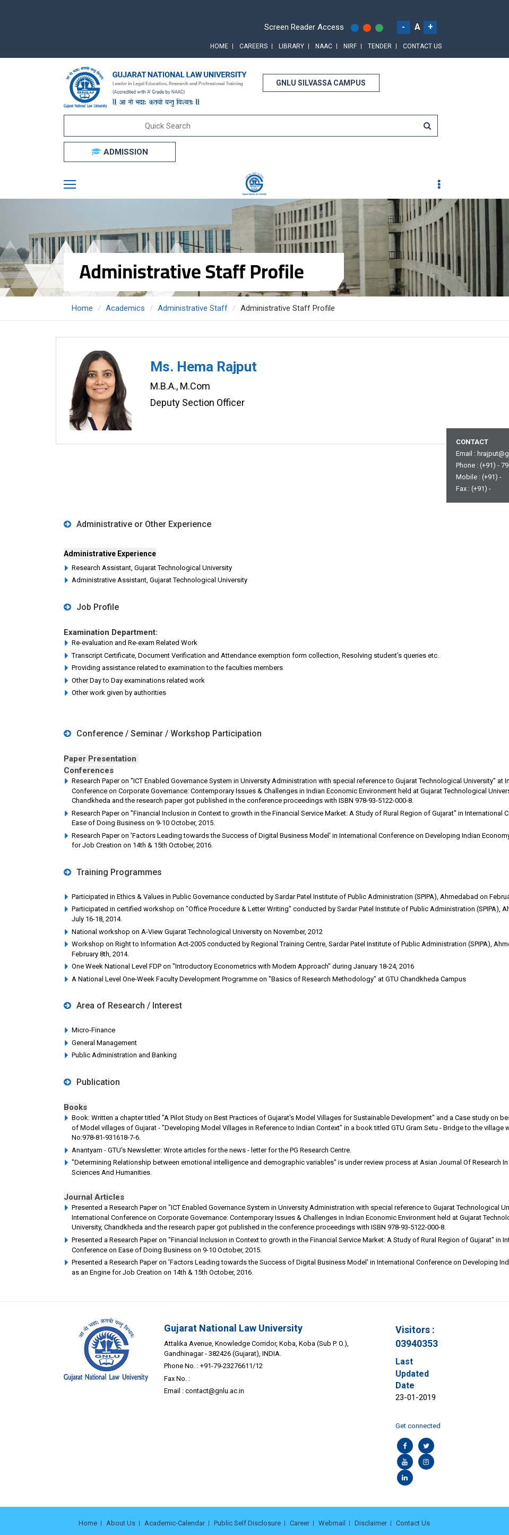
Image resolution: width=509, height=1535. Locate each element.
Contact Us (422, 46)
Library (291, 46)
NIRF (350, 46)
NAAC (323, 46)
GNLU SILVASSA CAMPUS (321, 83)
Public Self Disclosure (247, 1523)
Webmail (332, 1523)
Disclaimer (371, 1523)
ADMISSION (119, 152)
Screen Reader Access (304, 27)
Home (219, 46)
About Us (120, 1523)
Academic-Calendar (174, 1523)
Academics (125, 308)
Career (299, 1523)
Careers (253, 46)
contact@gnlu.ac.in (214, 1391)
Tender (380, 46)
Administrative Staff (193, 308)
